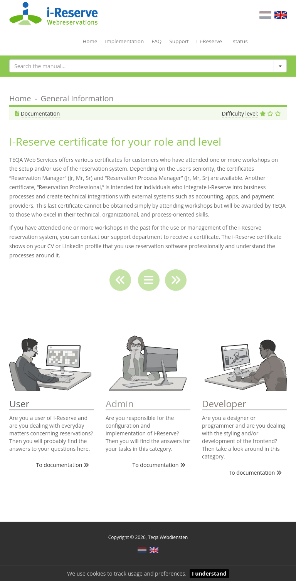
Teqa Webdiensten (168, 537)
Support (179, 41)
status (239, 41)
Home (89, 41)
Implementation (124, 41)
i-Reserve (209, 41)
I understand (209, 573)
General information (77, 98)
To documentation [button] (62, 464)
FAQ (156, 41)
